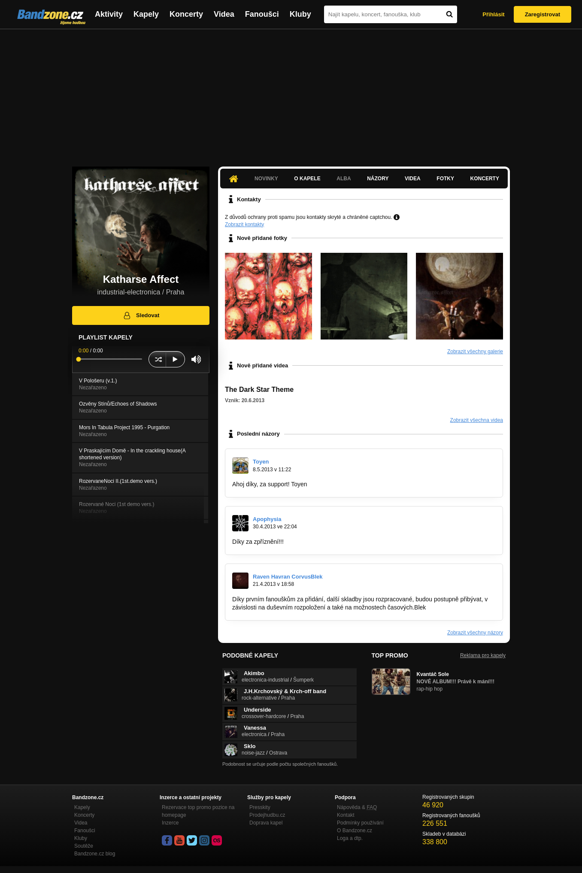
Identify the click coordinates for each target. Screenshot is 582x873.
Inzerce (170, 823)
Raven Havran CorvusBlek (288, 576)
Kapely (146, 14)
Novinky (266, 179)
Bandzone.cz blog (94, 854)
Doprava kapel (265, 823)
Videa (224, 14)
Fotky (445, 179)
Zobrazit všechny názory (475, 633)
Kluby (300, 14)
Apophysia (267, 519)
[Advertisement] (291, 93)
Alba (343, 179)
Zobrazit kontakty (244, 224)
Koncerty (186, 14)
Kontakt (346, 815)
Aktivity (109, 14)
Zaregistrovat (542, 14)
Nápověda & (357, 807)
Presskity (259, 807)
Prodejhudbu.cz (267, 815)
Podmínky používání (360, 823)
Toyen (261, 461)
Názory (377, 179)
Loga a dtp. (350, 838)
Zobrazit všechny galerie (475, 352)
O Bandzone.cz (354, 831)
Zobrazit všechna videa (476, 420)
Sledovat (141, 315)
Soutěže (83, 846)
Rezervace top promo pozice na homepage (198, 811)
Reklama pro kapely (483, 655)
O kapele (307, 179)
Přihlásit (493, 14)
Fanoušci (262, 14)
